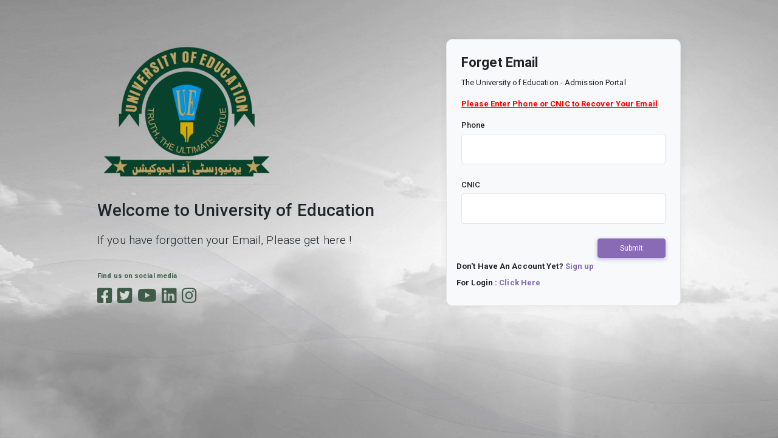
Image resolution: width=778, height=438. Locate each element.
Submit (631, 248)
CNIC (470, 184)
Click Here (519, 282)
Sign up (579, 266)
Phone (473, 125)
